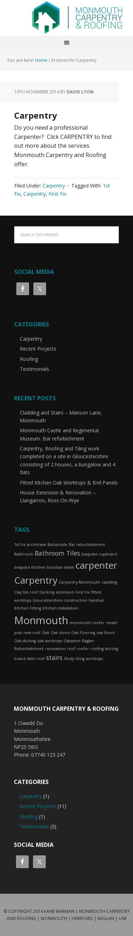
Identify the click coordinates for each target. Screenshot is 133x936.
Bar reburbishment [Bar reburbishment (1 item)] (87, 544)
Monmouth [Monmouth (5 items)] (41, 620)
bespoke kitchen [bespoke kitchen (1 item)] (29, 567)
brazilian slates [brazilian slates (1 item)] (60, 567)
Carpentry (35, 115)
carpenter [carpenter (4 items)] (96, 565)
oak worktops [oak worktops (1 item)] (49, 640)
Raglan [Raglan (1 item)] (88, 640)
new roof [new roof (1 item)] (31, 632)
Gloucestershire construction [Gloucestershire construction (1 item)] (60, 600)
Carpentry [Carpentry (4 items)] (35, 580)
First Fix (57, 193)
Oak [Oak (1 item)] (45, 632)
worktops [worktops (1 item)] (94, 658)
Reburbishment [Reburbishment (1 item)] (29, 648)
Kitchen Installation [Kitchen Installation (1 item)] (60, 608)
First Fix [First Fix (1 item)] (83, 592)
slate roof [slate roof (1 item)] (36, 658)
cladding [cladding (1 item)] (109, 582)
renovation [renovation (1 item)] (55, 648)
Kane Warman (59, 911)
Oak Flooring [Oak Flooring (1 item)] (83, 632)
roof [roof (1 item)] (71, 648)
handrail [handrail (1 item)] (96, 600)
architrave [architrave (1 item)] (36, 544)
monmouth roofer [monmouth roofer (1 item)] (87, 622)
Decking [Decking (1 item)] (46, 592)
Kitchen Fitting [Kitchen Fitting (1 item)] (27, 608)
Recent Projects (38, 348)
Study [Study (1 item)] (69, 658)
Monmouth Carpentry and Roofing (77, 18)
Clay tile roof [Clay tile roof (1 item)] (26, 592)
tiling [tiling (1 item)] (80, 658)
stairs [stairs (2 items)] (54, 657)
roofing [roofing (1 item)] (97, 648)
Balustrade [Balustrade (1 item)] (57, 544)
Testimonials (34, 369)
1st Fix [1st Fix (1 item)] (20, 544)
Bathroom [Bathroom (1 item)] (23, 554)
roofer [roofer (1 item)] (83, 648)
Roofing (29, 359)
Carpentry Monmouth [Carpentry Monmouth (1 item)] (79, 582)
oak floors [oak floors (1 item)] (105, 632)
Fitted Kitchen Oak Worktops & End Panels (69, 482)
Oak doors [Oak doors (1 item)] (60, 632)
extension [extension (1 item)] (65, 592)
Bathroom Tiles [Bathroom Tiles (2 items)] (57, 553)
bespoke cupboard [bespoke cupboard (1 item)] (99, 554)
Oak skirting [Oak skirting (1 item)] (25, 640)
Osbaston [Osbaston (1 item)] (72, 640)
